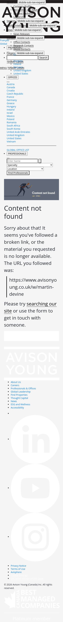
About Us (12, 2)
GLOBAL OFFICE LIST (18, 149)
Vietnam (11, 141)
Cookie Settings (19, 575)
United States (20, 73)
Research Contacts (23, 45)
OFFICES (12, 77)
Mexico (10, 116)
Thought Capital (19, 398)
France (10, 96)
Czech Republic (15, 93)
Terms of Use (18, 569)
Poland (10, 119)
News (10, 30)
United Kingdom (22, 70)
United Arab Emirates (18, 132)
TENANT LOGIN (15, 61)
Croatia (11, 90)
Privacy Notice (18, 565)
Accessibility (17, 407)
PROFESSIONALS (17, 153)
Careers (11, 53)
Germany (12, 100)
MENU (3, 67)
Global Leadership (21, 391)
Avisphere (16, 572)
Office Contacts (21, 42)
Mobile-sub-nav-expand (32, 2)
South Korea (13, 128)
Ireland (10, 109)
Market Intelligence (17, 25)
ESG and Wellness (23, 13)
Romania (11, 122)
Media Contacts (21, 49)
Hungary (11, 106)
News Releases (21, 34)
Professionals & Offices (23, 388)
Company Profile (22, 6)
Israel (10, 112)
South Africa (13, 125)
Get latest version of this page (27, 578)
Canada (11, 87)
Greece (10, 103)
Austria (10, 84)
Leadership (19, 16)
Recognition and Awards (26, 9)
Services (11, 20)
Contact (11, 38)
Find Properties (19, 394)
